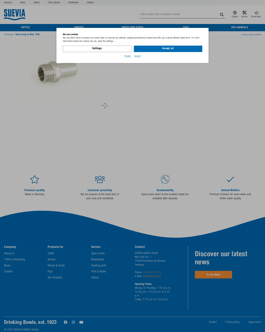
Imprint (137, 56)
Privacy (127, 56)
